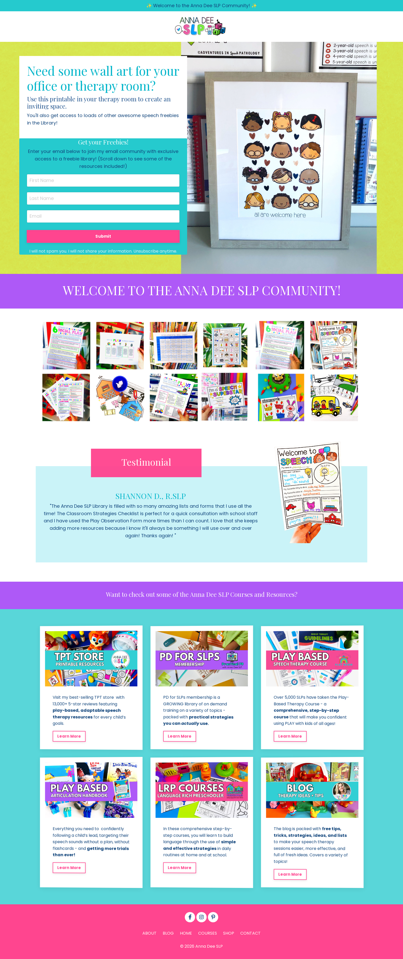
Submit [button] (103, 236)
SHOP (228, 935)
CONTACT (250, 935)
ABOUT (149, 935)
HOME (186, 935)
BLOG (168, 935)
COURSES (207, 935)
